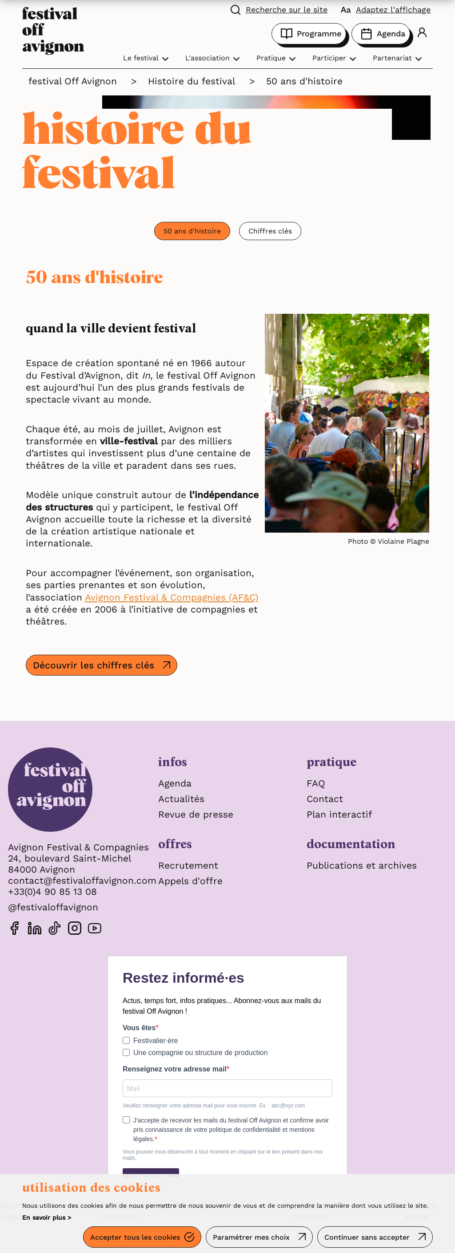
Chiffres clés (270, 231)
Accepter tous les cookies (135, 1237)
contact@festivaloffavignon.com (82, 880)
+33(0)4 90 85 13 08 (52, 891)
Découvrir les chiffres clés (93, 665)
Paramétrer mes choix (251, 1237)
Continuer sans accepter (367, 1237)
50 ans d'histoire (192, 231)
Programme (308, 34)
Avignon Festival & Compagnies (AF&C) (171, 597)
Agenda (380, 34)
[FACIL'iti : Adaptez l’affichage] (386, 9)
